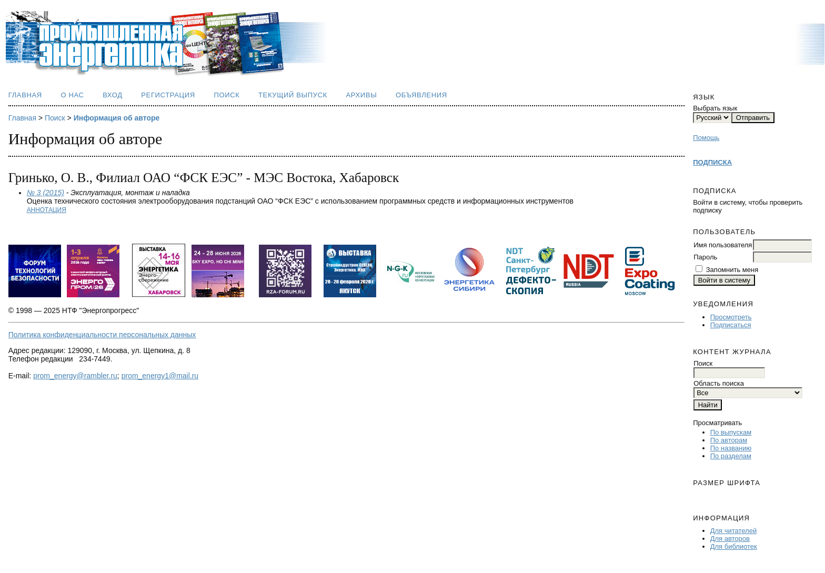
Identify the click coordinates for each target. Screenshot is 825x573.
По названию (731, 448)
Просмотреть (731, 317)
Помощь (706, 138)
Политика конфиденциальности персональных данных (102, 334)
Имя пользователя (722, 245)
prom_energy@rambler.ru (75, 375)
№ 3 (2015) (45, 192)
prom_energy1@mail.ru (160, 375)
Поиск (226, 95)
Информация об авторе (117, 118)
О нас (72, 95)
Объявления (421, 95)
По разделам (730, 456)
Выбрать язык (715, 108)
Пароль (705, 257)
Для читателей (733, 531)
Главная (25, 95)
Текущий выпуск (292, 95)
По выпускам (730, 432)
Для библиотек (733, 546)
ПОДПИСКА (712, 162)
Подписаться (730, 325)
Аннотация (46, 210)
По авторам (728, 440)
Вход (113, 95)
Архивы (361, 95)
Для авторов (730, 538)
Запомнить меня (732, 270)
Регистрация (168, 95)
